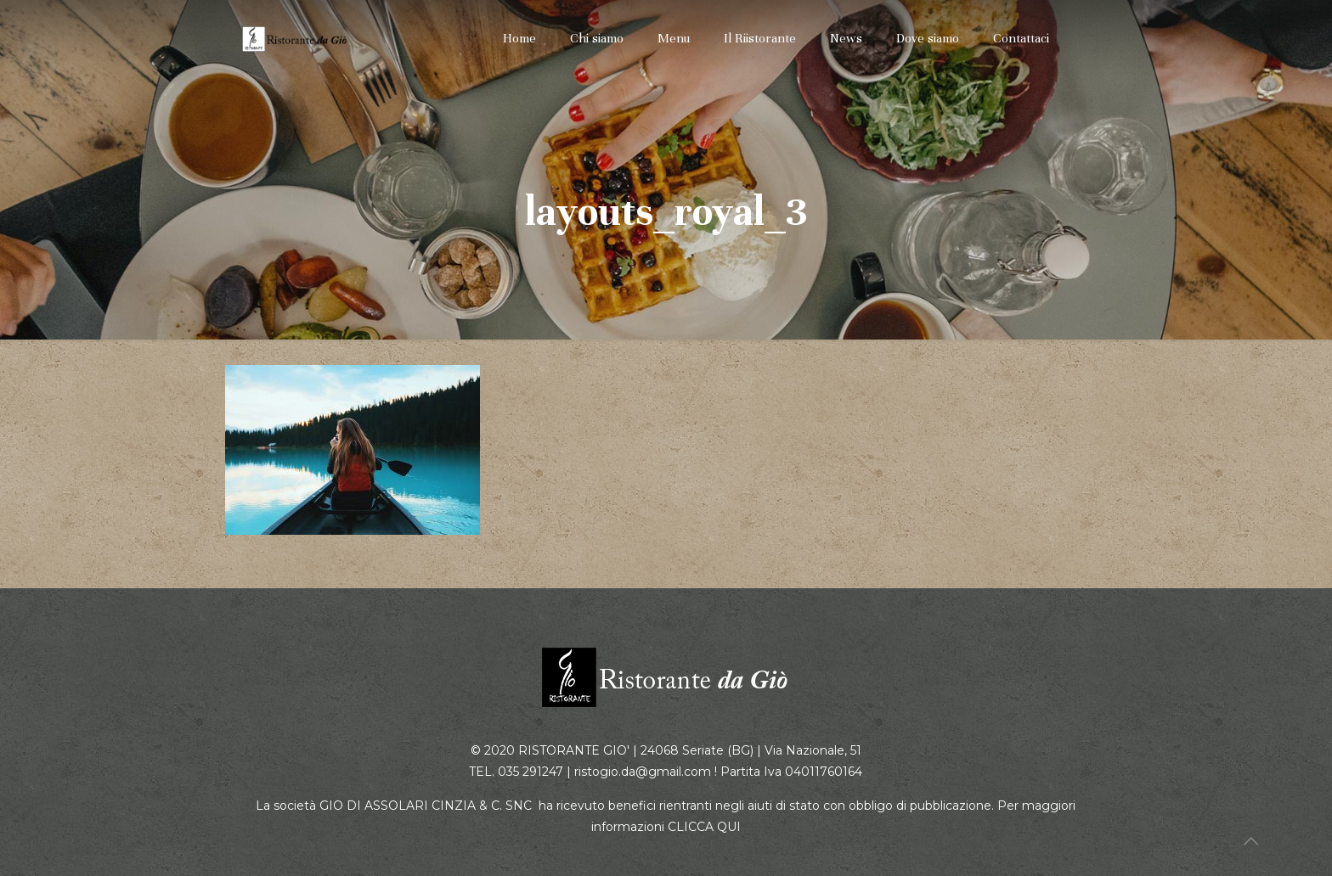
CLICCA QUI (704, 826)
